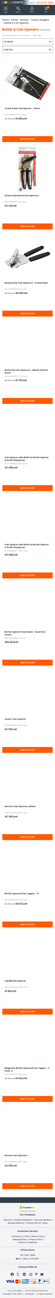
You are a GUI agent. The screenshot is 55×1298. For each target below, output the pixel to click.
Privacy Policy (36, 1239)
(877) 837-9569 (45, 2)
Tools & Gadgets (40, 19)
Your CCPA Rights (14, 1291)
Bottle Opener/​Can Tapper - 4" (22, 893)
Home (5, 19)
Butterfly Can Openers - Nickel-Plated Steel (26, 371)
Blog (45, 1223)
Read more (37, 35)
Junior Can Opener (15, 719)
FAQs (26, 1236)
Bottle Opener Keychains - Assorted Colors (25, 633)
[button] (32, 10)
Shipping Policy (19, 1239)
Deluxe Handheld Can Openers (22, 195)
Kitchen (24, 19)
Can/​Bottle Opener (15, 981)
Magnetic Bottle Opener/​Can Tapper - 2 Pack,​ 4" (27, 1069)
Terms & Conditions (27, 1242)
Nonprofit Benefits (23, 1220)
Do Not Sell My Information (36, 1291)
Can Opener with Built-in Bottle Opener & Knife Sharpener (27, 459)
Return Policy (37, 1236)
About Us (8, 1220)
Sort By (27, 49)
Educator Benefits (43, 1220)
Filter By (27, 41)
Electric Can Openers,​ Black (20, 806)
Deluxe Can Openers (16, 1155)
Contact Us (16, 1236)
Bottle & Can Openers (17, 22)
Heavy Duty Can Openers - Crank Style (26, 283)
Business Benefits (16, 1223)
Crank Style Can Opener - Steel (22, 108)
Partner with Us (33, 1223)
